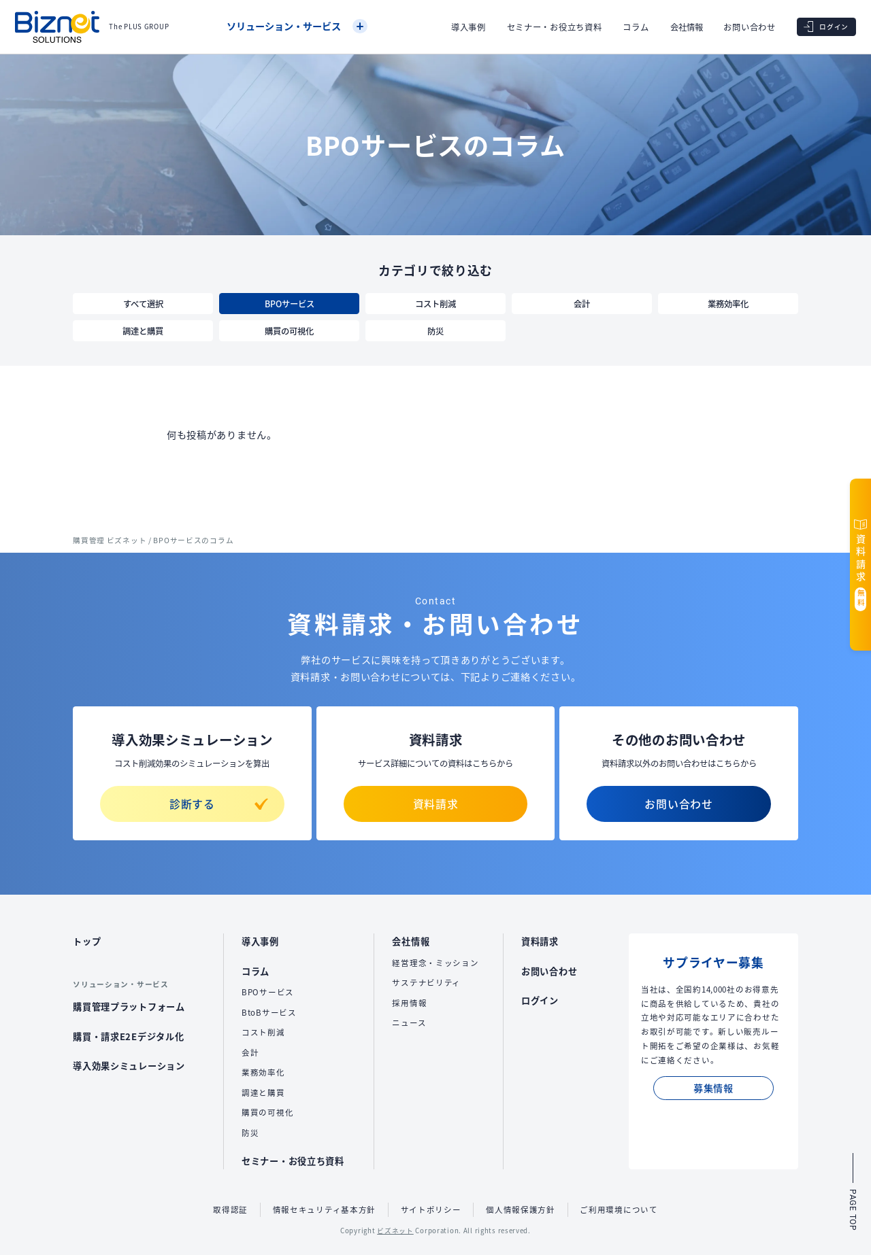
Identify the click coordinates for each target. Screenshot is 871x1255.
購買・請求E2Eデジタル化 (128, 1036)
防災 (435, 331)
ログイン (540, 1000)
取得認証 (230, 1209)
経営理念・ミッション (435, 962)
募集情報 (713, 1088)
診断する (219, 804)
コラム (635, 27)
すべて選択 (143, 304)
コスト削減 (435, 304)
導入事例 (468, 27)
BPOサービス (289, 304)
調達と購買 (142, 331)
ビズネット (395, 1230)
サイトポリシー (431, 1209)
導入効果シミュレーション (129, 1065)
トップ (87, 941)
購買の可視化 (289, 331)
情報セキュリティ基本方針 (324, 1209)
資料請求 (436, 804)
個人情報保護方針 (520, 1209)
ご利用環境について (618, 1209)
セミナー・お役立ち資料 (554, 27)
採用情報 (409, 1002)
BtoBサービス (269, 1012)
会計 (582, 304)
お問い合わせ (749, 27)
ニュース (409, 1022)
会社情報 (686, 27)
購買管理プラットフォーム (129, 1006)
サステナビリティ (426, 982)
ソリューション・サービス (297, 26)
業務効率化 (728, 304)
